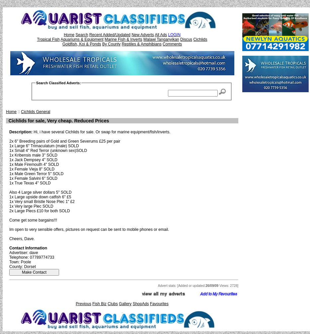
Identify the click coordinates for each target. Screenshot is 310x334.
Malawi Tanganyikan (161, 39)
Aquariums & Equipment (81, 39)
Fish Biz (99, 303)
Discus (186, 39)
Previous (83, 303)
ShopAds (141, 303)
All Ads (161, 35)
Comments (172, 44)
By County (111, 44)
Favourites (159, 303)
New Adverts (142, 35)
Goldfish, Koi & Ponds (81, 44)
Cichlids (200, 39)
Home (69, 35)
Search (82, 35)
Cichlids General (35, 111)
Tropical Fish (48, 39)
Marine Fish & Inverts (123, 39)
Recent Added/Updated (109, 35)
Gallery (125, 303)
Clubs (113, 303)
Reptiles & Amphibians (142, 44)
